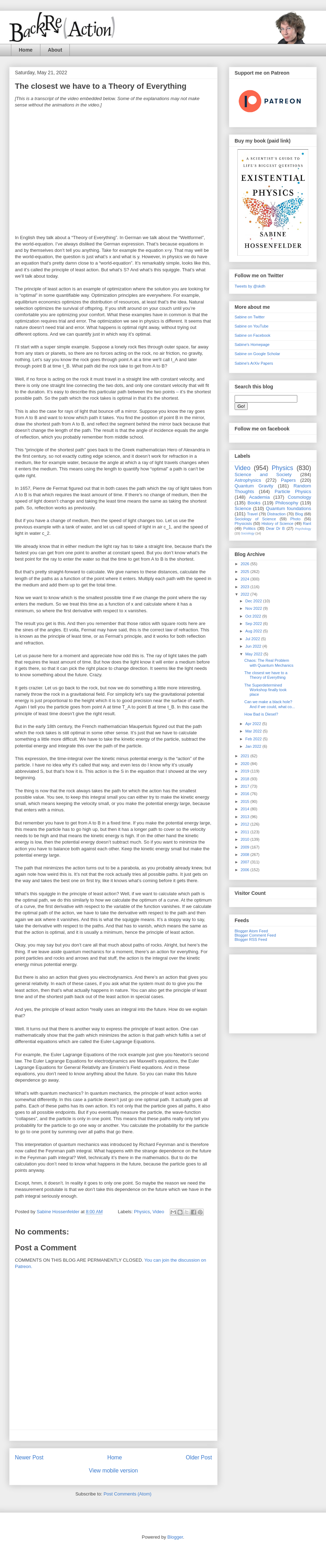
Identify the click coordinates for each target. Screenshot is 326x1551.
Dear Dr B (275, 528)
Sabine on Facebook (252, 335)
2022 (246, 594)
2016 (246, 794)
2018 (246, 779)
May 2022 (254, 654)
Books (253, 502)
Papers (288, 480)
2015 (246, 801)
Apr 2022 (253, 724)
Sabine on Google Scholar (257, 354)
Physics (142, 1211)
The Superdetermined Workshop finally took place (265, 689)
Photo (295, 519)
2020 (246, 764)
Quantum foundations (288, 508)
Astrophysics (248, 480)
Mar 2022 (254, 731)
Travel (252, 514)
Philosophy (286, 502)
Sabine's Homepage (252, 344)
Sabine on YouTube (252, 326)
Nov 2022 (254, 608)
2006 (246, 870)
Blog (299, 514)
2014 (246, 809)
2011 (246, 832)
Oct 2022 (253, 616)
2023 (246, 587)
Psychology (303, 529)
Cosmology (299, 497)
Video (158, 1211)
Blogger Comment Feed (255, 935)
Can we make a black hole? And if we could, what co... (269, 704)
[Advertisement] (273, 992)
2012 (246, 824)
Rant (307, 523)
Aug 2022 (254, 631)
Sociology (247, 533)
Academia (259, 497)
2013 (246, 817)
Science (243, 508)
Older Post (199, 1457)
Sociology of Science (255, 519)
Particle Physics (293, 491)
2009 (246, 847)
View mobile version (113, 1471)
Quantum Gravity (254, 485)
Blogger (175, 1537)
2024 (246, 579)
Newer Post (29, 1457)
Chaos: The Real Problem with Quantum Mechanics (268, 662)
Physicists (243, 523)
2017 (246, 786)
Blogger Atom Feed (251, 931)
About (55, 50)
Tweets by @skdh (250, 286)
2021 (246, 756)
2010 (246, 839)
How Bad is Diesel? (261, 714)
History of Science (277, 523)
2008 (246, 854)
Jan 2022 (253, 746)
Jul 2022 (253, 639)
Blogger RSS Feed (251, 939)
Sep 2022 (254, 623)
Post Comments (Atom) (127, 1494)
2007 (246, 862)
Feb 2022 (254, 739)
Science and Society (263, 474)
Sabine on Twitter (250, 317)
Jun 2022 (253, 646)
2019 (246, 771)
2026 (246, 564)
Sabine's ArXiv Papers (254, 363)
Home (26, 50)
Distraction (276, 514)
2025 (246, 571)
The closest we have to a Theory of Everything (265, 675)
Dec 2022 (254, 601)
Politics (249, 528)
